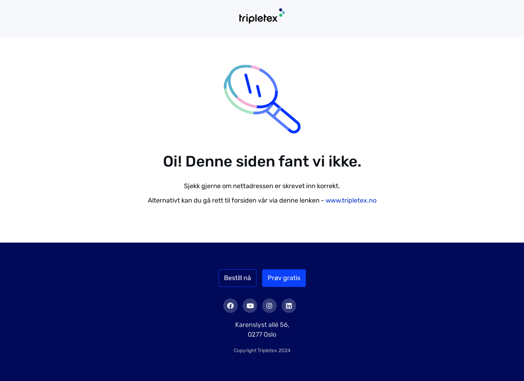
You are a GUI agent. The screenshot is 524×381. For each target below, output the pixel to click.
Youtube (250, 305)
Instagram (269, 305)
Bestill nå (237, 278)
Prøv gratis (284, 278)
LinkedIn (289, 305)
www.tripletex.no (351, 200)
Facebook (230, 305)
